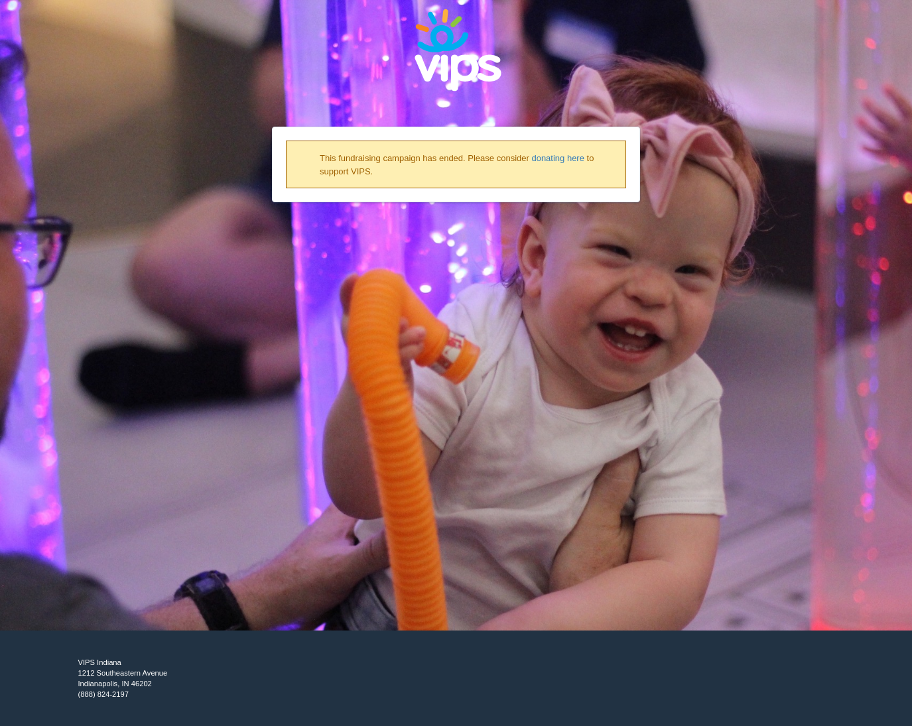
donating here (557, 158)
